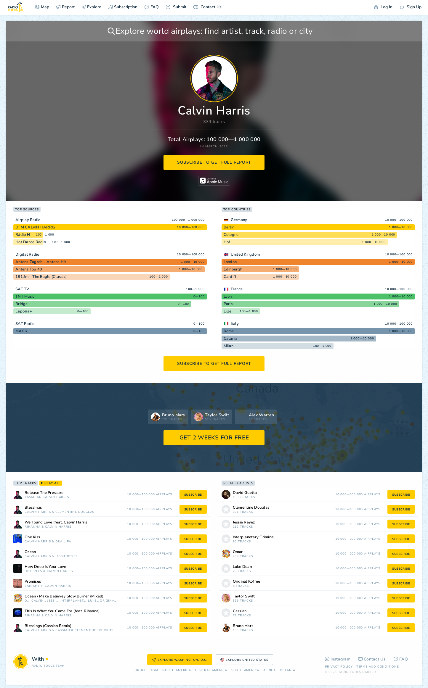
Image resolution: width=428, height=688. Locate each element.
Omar (27, 600)
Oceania (287, 670)
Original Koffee (108, 600)
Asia (154, 670)
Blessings (33, 507)
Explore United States (244, 660)
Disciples (33, 571)
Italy (235, 323)
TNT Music (24, 296)
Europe (139, 670)
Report (65, 7)
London (230, 262)
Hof (227, 242)
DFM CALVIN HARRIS (35, 227)
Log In (383, 7)
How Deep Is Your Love (45, 566)
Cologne (231, 234)
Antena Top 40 (28, 269)
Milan (228, 346)
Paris (228, 304)
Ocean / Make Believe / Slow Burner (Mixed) (64, 596)
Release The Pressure (44, 492)
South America (245, 670)
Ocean (30, 552)
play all (51, 483)
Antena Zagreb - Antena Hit (40, 262)
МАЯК (21, 331)
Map (42, 7)
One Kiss (32, 537)
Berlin (229, 227)
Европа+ (23, 311)
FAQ (152, 7)
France (237, 289)
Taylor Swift (244, 596)
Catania (231, 338)
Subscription (122, 7)
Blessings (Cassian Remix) (48, 626)
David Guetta (245, 492)
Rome (229, 331)
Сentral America (211, 670)
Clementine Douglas (74, 512)
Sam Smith (34, 586)
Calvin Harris (56, 497)
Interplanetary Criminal (73, 600)
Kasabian (33, 497)
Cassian (62, 630)
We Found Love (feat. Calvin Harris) (57, 522)
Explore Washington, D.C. (180, 660)
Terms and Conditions (377, 667)
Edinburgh (233, 269)
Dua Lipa (63, 541)
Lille (227, 311)
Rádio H (22, 234)
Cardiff (230, 276)
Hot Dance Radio (30, 242)
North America (176, 670)
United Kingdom (245, 254)
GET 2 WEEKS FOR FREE (214, 438)
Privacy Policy (339, 667)
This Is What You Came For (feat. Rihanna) (62, 611)
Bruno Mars (243, 626)
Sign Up (410, 7)
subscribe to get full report (214, 162)
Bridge (21, 304)
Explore (91, 7)
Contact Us (207, 7)
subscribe (193, 495)
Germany (239, 220)
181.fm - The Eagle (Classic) (41, 276)
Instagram (338, 659)
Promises (33, 581)
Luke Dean (93, 600)
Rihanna (33, 527)
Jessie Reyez (66, 556)
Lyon (228, 296)
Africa (269, 670)
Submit (176, 7)
